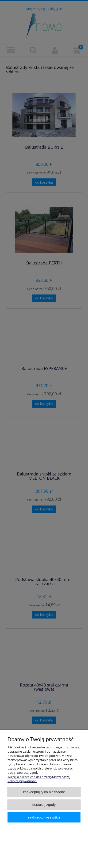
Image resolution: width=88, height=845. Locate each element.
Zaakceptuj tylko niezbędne (44, 792)
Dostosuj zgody (44, 805)
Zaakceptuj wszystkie (44, 817)
